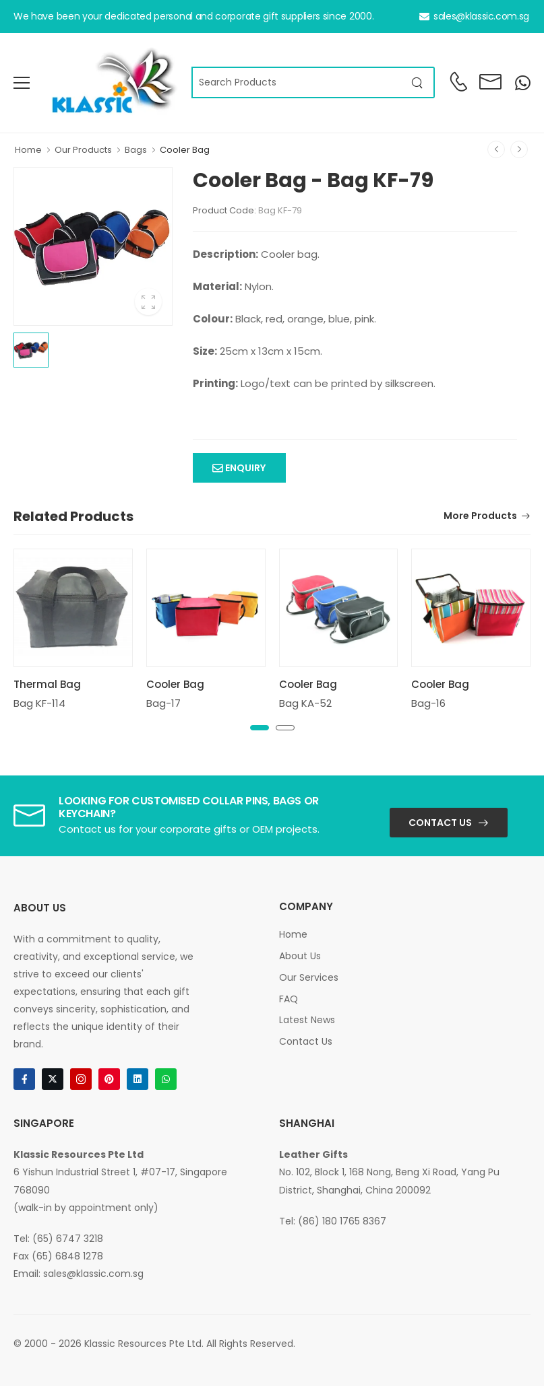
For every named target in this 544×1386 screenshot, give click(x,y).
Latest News (307, 1020)
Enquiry (244, 468)
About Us (300, 956)
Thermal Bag (47, 684)
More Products (480, 516)
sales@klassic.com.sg (474, 16)
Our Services (308, 977)
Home (28, 149)
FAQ (288, 999)
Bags (136, 149)
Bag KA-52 (305, 703)
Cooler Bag (185, 149)
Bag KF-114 (39, 703)
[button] (259, 727)
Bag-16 (428, 703)
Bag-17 (163, 703)
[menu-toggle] (21, 83)
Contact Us (440, 822)
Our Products (83, 149)
